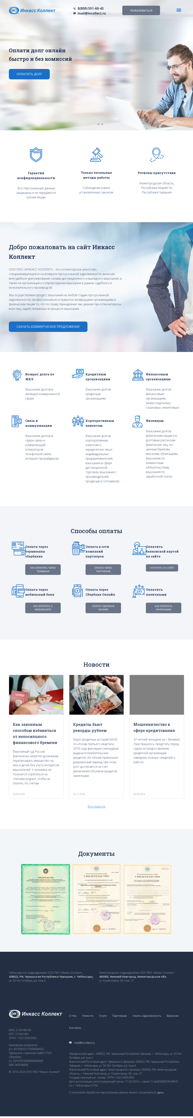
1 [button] (98, 124)
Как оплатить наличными (163, 608)
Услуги (103, 1016)
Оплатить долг (30, 74)
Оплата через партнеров (103, 570)
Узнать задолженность (146, 1016)
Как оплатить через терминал (43, 570)
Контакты (75, 1029)
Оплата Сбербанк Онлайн (103, 608)
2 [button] (102, 124)
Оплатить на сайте (162, 568)
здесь (160, 1094)
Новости (87, 1016)
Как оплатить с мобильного (43, 608)
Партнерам (120, 1016)
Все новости (96, 806)
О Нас (73, 1016)
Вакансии (172, 1016)
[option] (96, 65)
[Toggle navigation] (178, 10)
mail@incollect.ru (92, 13)
